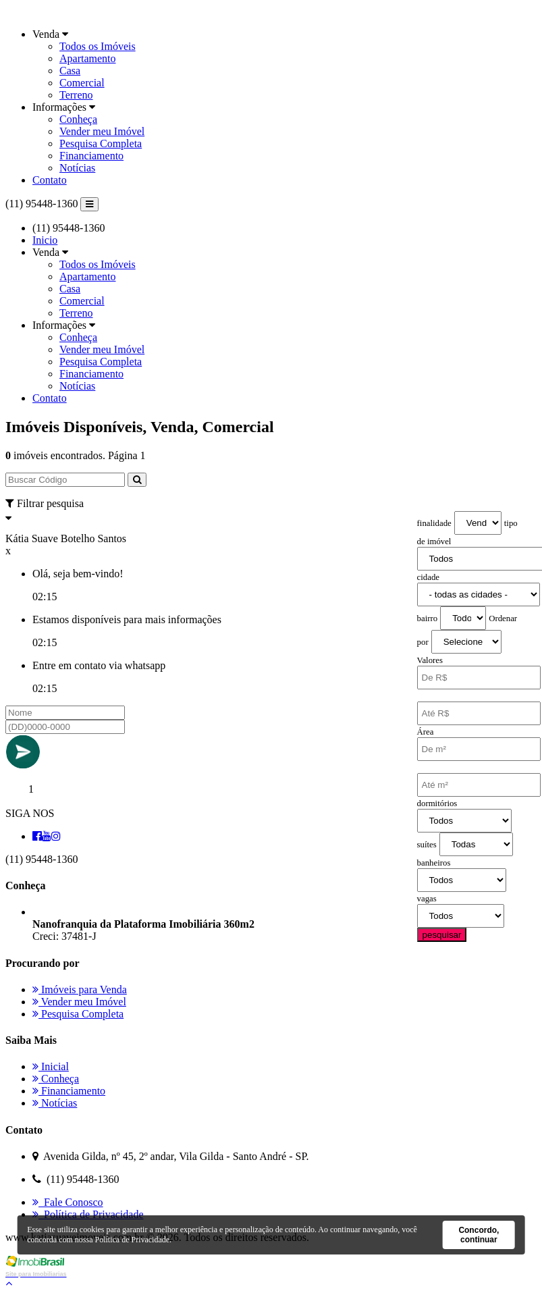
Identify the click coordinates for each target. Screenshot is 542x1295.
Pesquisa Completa (100, 143)
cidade (428, 577)
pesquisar (442, 935)
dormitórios (437, 803)
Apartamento (87, 58)
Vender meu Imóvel (101, 131)
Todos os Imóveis (97, 46)
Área (425, 732)
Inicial (50, 1066)
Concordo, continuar (478, 1234)
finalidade (434, 523)
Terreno (76, 95)
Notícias (77, 168)
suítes (427, 844)
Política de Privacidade (88, 1214)
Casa (69, 70)
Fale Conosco (67, 1202)
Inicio (44, 240)
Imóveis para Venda (79, 989)
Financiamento (91, 155)
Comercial (82, 82)
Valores (430, 660)
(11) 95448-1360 (41, 203)
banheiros (434, 863)
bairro (427, 618)
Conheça (78, 119)
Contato (49, 180)
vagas (427, 898)
